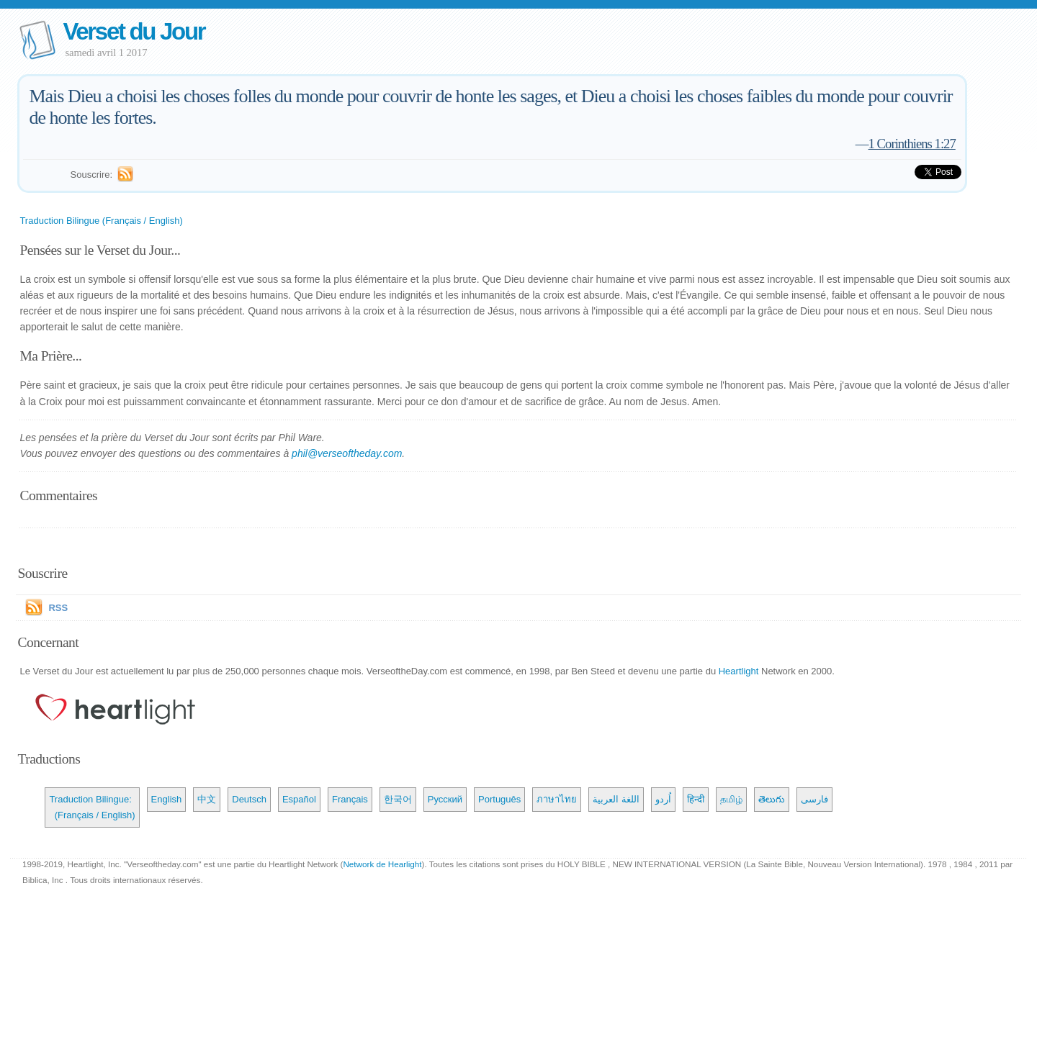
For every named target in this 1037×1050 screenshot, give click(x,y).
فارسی (814, 799)
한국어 (398, 799)
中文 (206, 799)
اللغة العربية (616, 799)
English (166, 799)
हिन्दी (695, 799)
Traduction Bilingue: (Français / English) (92, 807)
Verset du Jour (134, 31)
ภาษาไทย (557, 799)
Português (499, 799)
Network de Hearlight (382, 864)
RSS (58, 607)
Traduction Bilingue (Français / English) (100, 220)
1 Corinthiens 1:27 (912, 143)
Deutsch (249, 799)
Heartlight (739, 671)
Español (299, 799)
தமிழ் (731, 799)
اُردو (663, 799)
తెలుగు (771, 799)
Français (350, 799)
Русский (445, 799)
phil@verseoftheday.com (347, 453)
